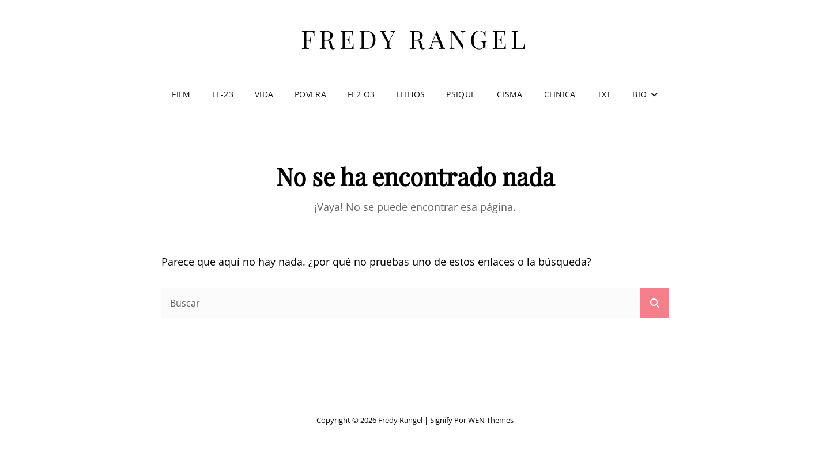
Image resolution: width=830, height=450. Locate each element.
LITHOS (411, 94)
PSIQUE (461, 94)
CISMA (509, 94)
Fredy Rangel (415, 38)
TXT (604, 94)
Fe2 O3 (361, 94)
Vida (264, 94)
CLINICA (560, 94)
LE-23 (222, 94)
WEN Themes (491, 420)
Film (181, 94)
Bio (639, 94)
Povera (310, 94)
